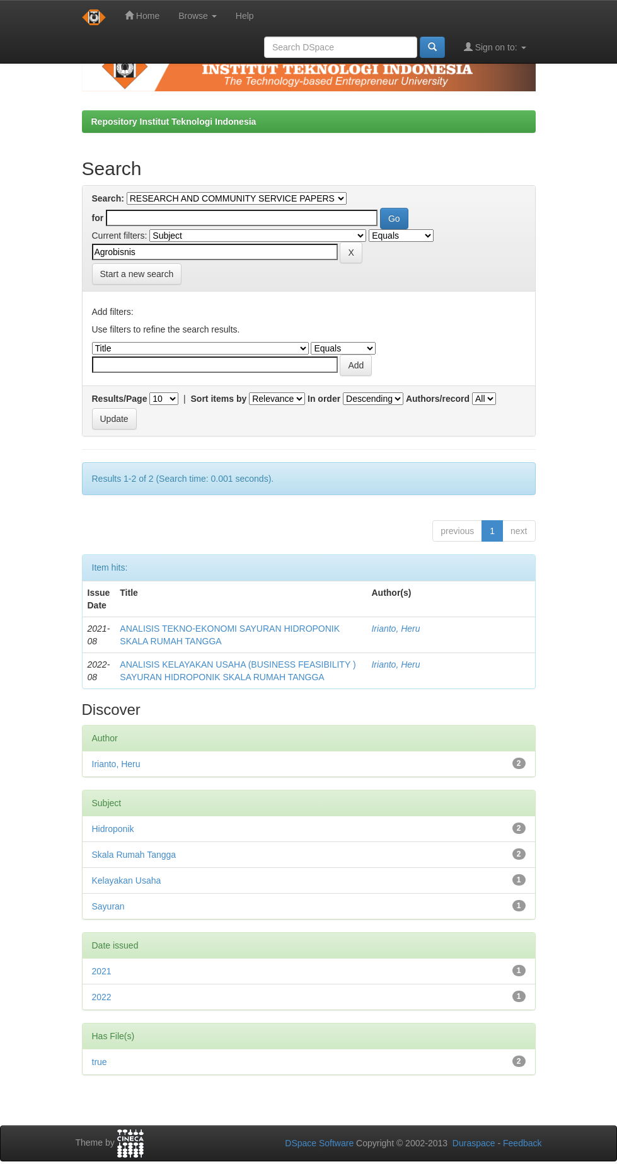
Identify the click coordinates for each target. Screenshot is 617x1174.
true (99, 1062)
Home (142, 15)
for (98, 218)
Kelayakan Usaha (126, 880)
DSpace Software (319, 1143)
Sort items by (219, 399)
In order (324, 399)
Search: (108, 198)
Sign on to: (495, 47)
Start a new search (137, 274)
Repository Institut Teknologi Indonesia (174, 122)
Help (245, 16)
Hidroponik (113, 829)
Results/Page (119, 399)
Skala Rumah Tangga (134, 855)
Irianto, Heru (395, 629)
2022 (102, 997)
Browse (197, 16)
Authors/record (438, 399)
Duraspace (474, 1143)
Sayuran (108, 906)
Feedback (522, 1143)
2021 (102, 971)
